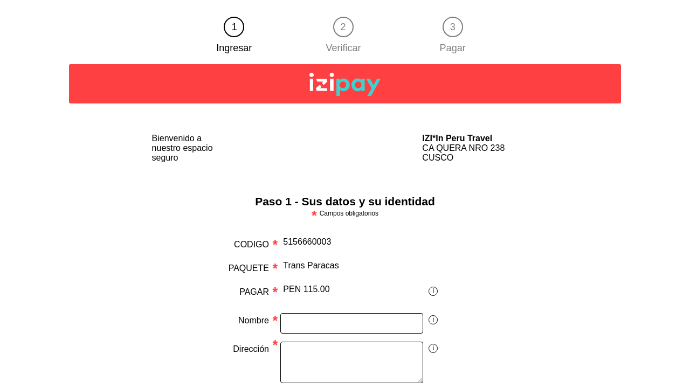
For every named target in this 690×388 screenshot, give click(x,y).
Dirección (251, 349)
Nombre (253, 320)
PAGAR (254, 291)
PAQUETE (249, 268)
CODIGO (251, 244)
